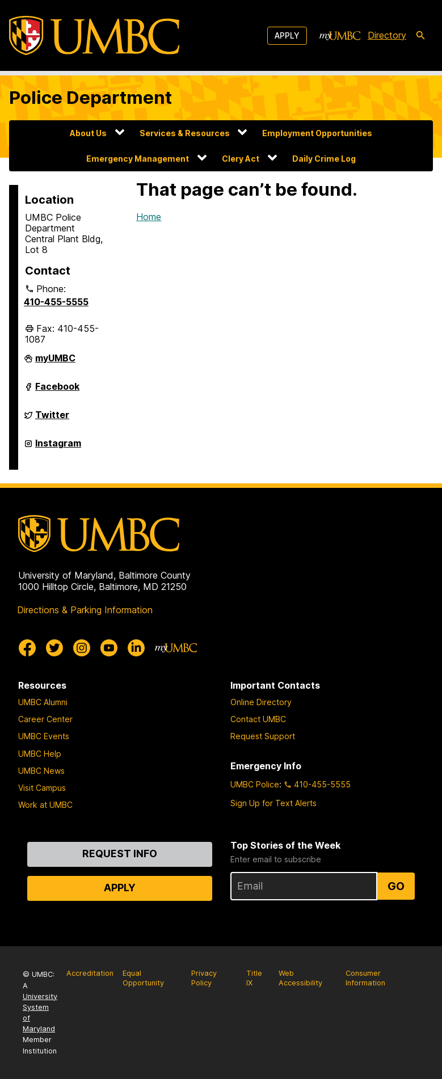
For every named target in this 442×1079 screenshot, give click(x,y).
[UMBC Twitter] (54, 647)
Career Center (45, 719)
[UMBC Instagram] (81, 647)
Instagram (58, 447)
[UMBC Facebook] (27, 647)
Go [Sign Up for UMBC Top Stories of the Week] (396, 886)
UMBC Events (43, 736)
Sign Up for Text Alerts (273, 803)
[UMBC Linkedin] (136, 647)
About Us (88, 133)
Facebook (57, 391)
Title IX (254, 978)
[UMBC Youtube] (108, 647)
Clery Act (240, 158)
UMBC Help (39, 753)
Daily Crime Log (324, 158)
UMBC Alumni (43, 702)
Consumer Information (365, 978)
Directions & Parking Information (85, 610)
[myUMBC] (340, 35)
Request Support (262, 736)
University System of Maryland (40, 1013)
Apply (287, 35)
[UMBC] (94, 35)
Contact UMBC (258, 719)
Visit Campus (42, 788)
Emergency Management (137, 158)
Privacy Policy (204, 978)
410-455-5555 (56, 301)
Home (148, 216)
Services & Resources (185, 133)
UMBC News (41, 770)
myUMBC (55, 362)
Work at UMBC (45, 805)
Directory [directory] (387, 35)
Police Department (90, 97)
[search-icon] (420, 35)
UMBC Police (254, 784)
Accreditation (89, 973)
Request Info (119, 853)
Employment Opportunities (317, 133)
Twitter (52, 419)
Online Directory (261, 702)
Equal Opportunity (143, 978)
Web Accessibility (300, 978)
